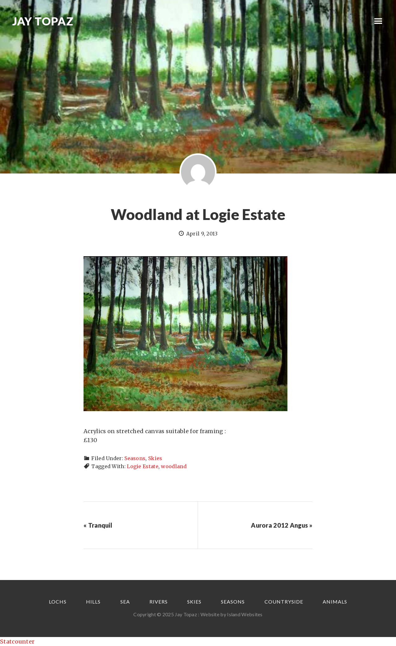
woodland (173, 466)
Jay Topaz (43, 21)
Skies (155, 458)
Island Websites (245, 614)
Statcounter (17, 641)
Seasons (134, 458)
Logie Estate (142, 466)
